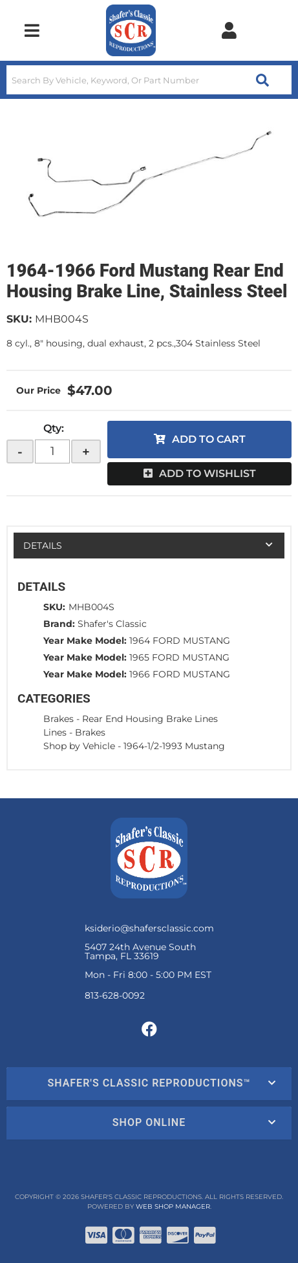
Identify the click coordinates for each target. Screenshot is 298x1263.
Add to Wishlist (207, 473)
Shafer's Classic (112, 624)
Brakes (58, 719)
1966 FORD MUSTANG (179, 674)
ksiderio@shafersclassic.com (149, 928)
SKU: (19, 319)
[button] (149, 79)
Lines (55, 732)
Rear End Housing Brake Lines (150, 719)
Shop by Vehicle (79, 746)
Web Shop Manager (173, 1206)
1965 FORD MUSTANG (179, 657)
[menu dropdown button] (32, 30)
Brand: (59, 624)
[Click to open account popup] (229, 30)
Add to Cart (209, 439)
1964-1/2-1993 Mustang (174, 746)
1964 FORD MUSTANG (179, 640)
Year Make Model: (85, 640)
